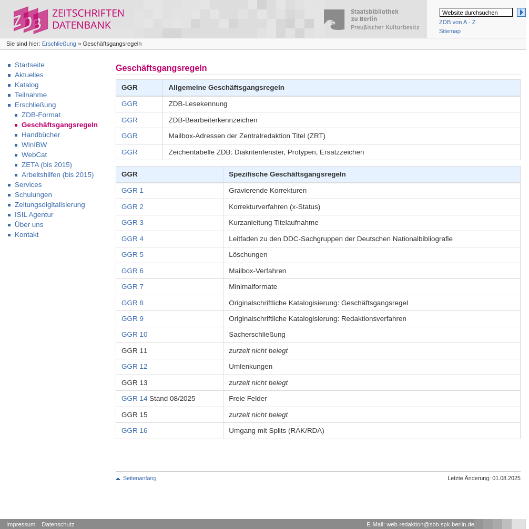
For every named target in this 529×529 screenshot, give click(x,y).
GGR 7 (132, 287)
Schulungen (33, 195)
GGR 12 (134, 366)
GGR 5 (132, 254)
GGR (129, 104)
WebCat (34, 155)
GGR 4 (132, 239)
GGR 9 (132, 319)
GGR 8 (132, 303)
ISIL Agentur (34, 215)
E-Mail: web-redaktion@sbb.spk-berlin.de (420, 524)
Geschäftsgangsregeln (60, 125)
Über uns (29, 225)
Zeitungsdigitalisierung (50, 205)
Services (28, 185)
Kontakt (27, 234)
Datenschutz (58, 524)
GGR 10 (134, 334)
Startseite (30, 65)
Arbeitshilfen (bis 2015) (58, 175)
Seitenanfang (139, 478)
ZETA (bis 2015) (47, 165)
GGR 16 (134, 430)
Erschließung (59, 43)
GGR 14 (134, 398)
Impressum (20, 524)
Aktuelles (29, 75)
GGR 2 (132, 207)
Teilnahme (31, 95)
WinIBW (34, 145)
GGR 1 (132, 190)
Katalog (27, 85)
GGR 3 (132, 222)
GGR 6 (132, 271)
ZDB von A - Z (457, 22)
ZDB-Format (41, 115)
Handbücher (41, 135)
